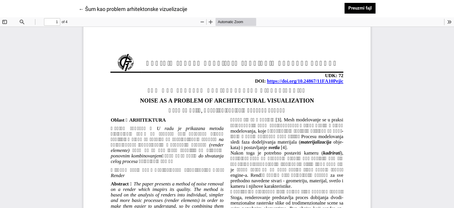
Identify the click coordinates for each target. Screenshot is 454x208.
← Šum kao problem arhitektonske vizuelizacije (133, 8)
